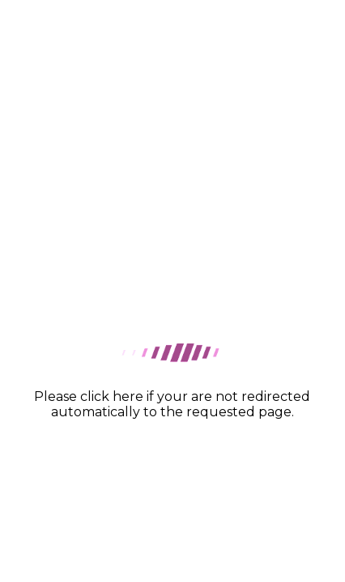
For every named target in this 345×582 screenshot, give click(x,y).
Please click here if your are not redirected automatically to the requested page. (172, 404)
